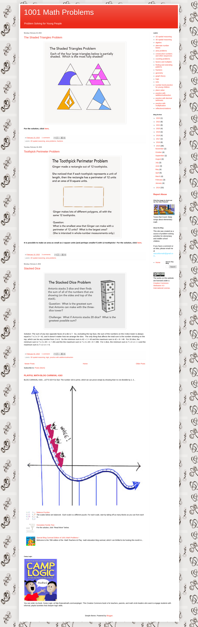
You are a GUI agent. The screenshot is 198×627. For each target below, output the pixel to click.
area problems (51, 141)
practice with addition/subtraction (61, 357)
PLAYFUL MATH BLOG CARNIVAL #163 (43, 375)
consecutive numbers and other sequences (164, 55)
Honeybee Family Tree (45, 525)
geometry (159, 73)
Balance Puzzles (43, 512)
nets (157, 82)
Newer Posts (30, 364)
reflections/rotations (163, 108)
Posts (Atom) (40, 368)
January (158, 183)
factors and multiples (164, 62)
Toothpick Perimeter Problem (42, 151)
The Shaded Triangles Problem (43, 37)
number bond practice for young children (164, 86)
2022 (158, 122)
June (157, 166)
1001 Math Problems (59, 12)
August (158, 159)
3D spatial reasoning (38, 357)
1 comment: (46, 138)
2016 (158, 142)
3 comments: (46, 254)
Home (85, 364)
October (158, 152)
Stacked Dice (32, 268)
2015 (158, 146)
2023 (158, 118)
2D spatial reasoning (38, 141)
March (158, 176)
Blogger (110, 616)
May (157, 169)
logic (47, 357)
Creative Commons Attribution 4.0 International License (161, 285)
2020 (158, 128)
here (47, 128)
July (157, 163)
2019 (158, 132)
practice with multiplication (161, 104)
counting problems (163, 59)
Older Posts (140, 364)
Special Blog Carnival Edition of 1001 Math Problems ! (58, 538)
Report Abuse (160, 194)
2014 (158, 188)
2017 (158, 139)
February (159, 180)
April (157, 173)
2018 (158, 135)
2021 (158, 125)
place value (160, 90)
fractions (60, 141)
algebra (159, 43)
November (159, 149)
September (160, 156)
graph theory (161, 76)
